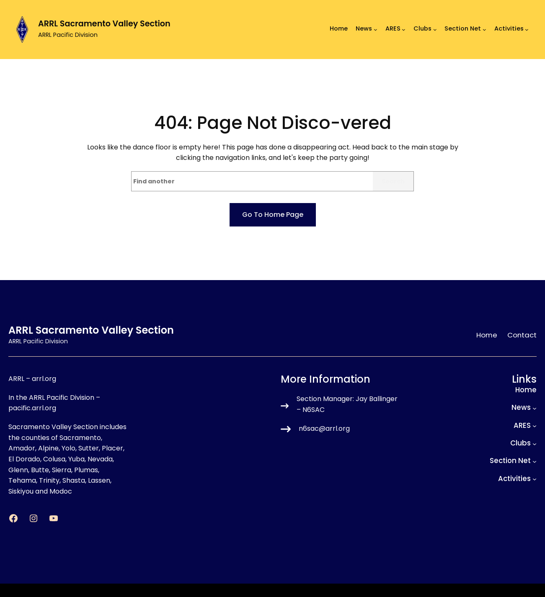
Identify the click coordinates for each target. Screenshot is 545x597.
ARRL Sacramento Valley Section (104, 23)
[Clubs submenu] (435, 29)
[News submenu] (375, 29)
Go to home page (272, 214)
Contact (522, 335)
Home (339, 29)
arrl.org (44, 378)
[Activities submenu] (527, 29)
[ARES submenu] (404, 29)
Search (393, 181)
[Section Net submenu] (484, 29)
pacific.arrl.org (32, 408)
